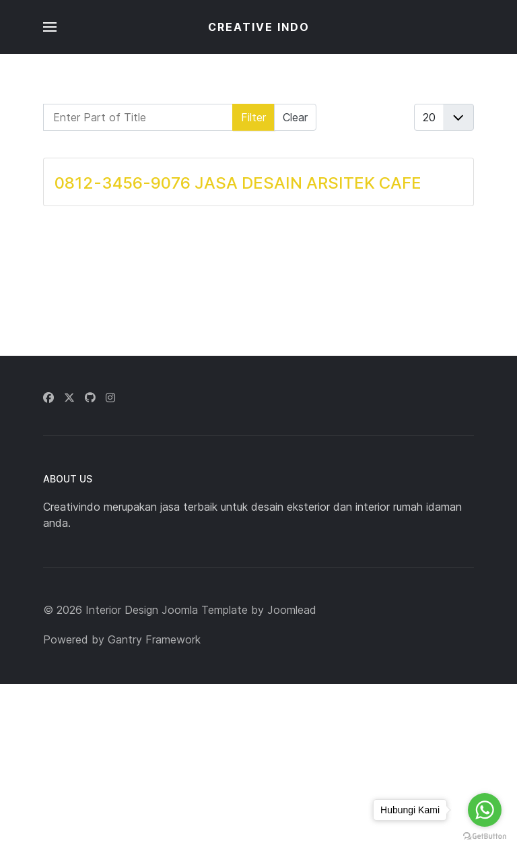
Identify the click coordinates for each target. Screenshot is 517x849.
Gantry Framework (154, 639)
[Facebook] (48, 397)
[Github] (90, 397)
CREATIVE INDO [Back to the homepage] (259, 27)
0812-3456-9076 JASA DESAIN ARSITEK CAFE (238, 183)
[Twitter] (69, 397)
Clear (295, 117)
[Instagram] (110, 397)
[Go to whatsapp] (485, 810)
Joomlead (291, 610)
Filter (253, 117)
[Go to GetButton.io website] (484, 835)
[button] (50, 27)
